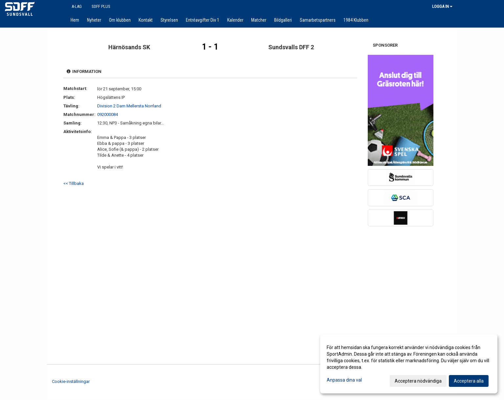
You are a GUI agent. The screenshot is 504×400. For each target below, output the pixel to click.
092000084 (107, 114)
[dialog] (408, 363)
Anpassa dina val (344, 380)
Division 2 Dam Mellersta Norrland (129, 105)
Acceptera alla (469, 381)
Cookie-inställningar (71, 381)
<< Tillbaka (73, 183)
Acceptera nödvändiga (418, 381)
